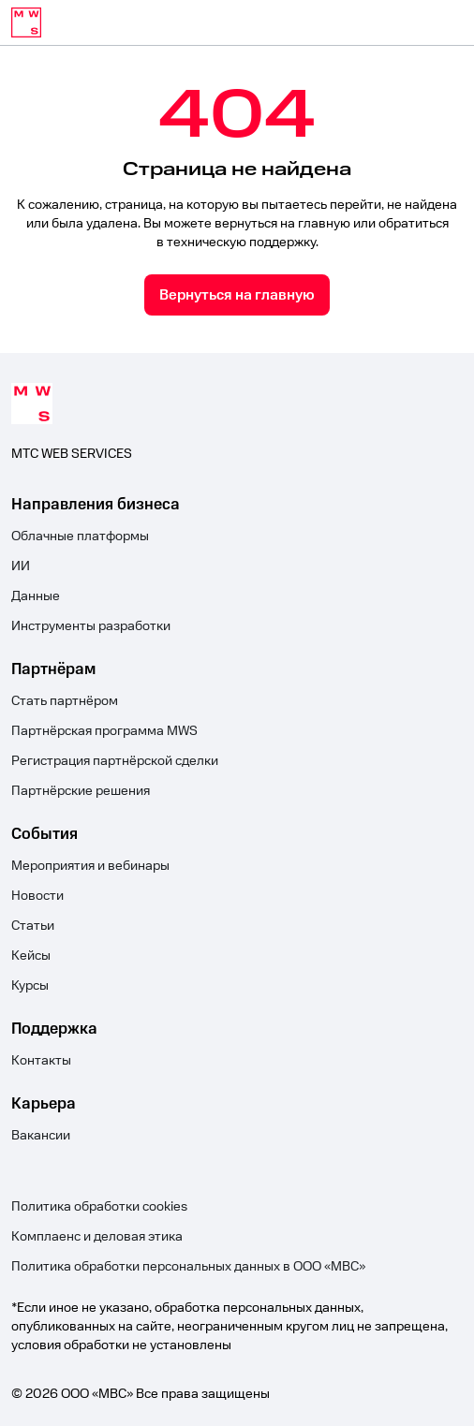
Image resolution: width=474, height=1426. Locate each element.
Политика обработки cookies (99, 1207)
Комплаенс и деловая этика (97, 1237)
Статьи (32, 926)
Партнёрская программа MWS (104, 731)
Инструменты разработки (90, 626)
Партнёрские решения (80, 791)
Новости (37, 896)
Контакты (41, 1060)
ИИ (20, 566)
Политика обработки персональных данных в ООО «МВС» (188, 1266)
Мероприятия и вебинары (90, 866)
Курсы (30, 986)
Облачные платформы (80, 536)
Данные (35, 596)
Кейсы (31, 956)
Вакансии (40, 1135)
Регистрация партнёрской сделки (114, 761)
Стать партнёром (64, 701)
